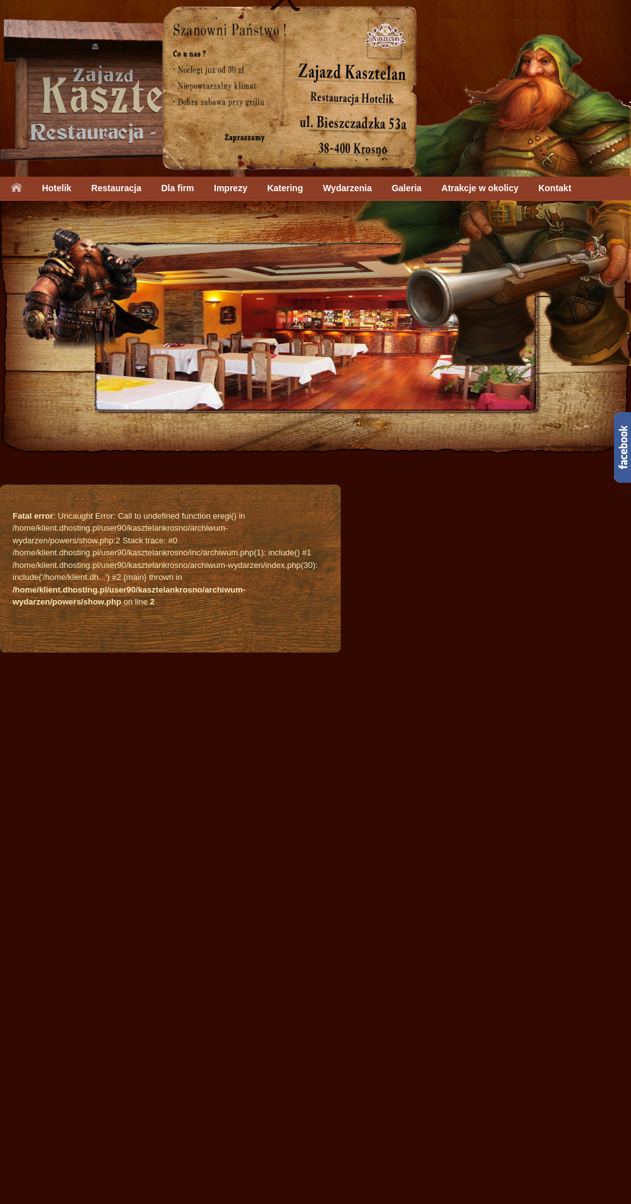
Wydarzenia (347, 188)
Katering (285, 188)
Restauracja (116, 188)
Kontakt (554, 188)
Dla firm (177, 188)
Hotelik (56, 188)
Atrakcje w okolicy (480, 188)
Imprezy (230, 188)
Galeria (407, 188)
